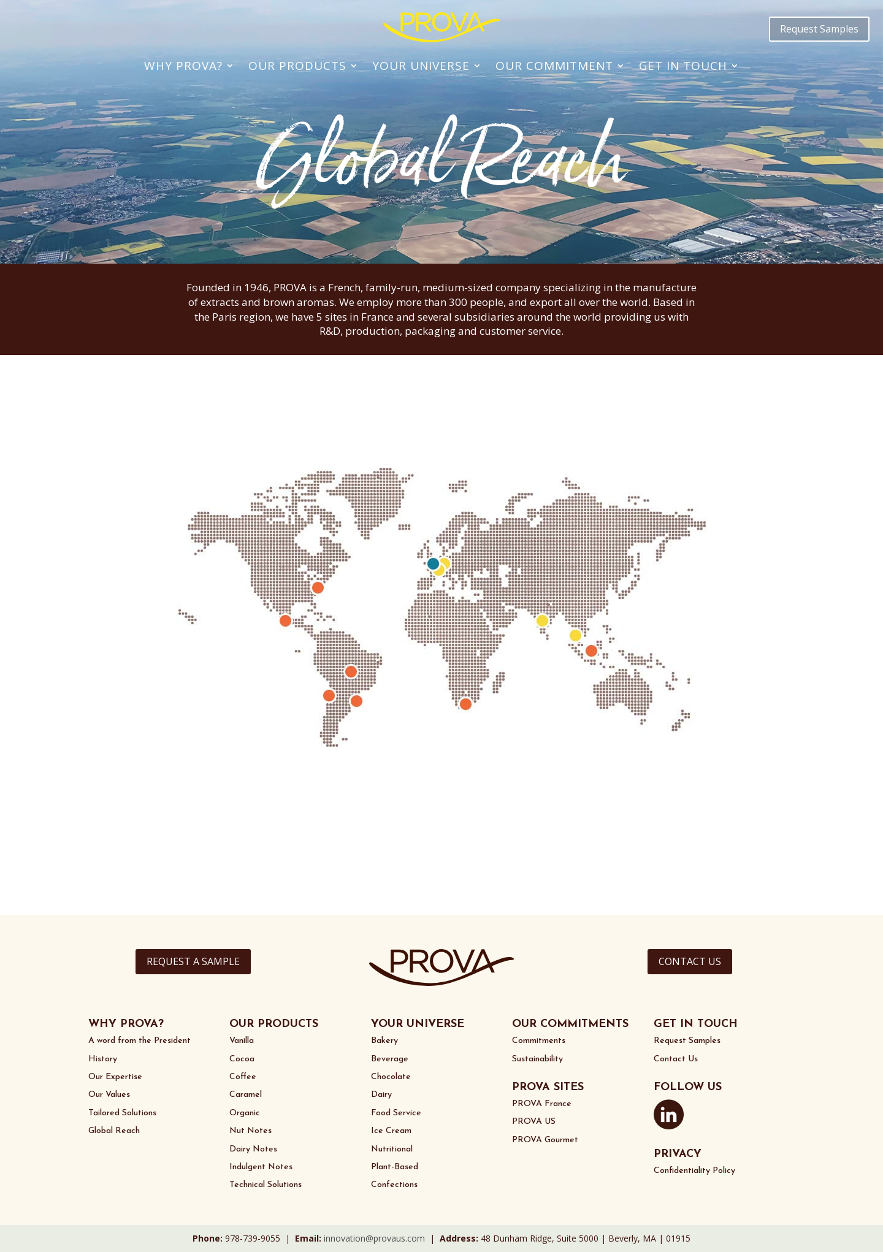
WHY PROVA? (126, 1024)
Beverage (389, 1059)
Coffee (242, 1077)
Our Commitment (554, 66)
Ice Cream (391, 1131)
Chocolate (391, 1077)
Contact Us (676, 1059)
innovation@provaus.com (374, 1238)
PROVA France (541, 1104)
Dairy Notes (253, 1149)
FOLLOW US (688, 1087)
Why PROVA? (183, 66)
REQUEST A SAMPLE (193, 961)
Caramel (245, 1094)
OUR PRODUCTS (273, 1024)
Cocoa (241, 1059)
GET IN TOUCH (696, 1024)
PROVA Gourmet (545, 1140)
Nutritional (392, 1149)
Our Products (297, 66)
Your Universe (421, 66)
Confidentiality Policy (694, 1170)
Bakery (384, 1040)
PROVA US (534, 1121)
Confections (394, 1184)
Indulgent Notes (260, 1167)
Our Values (109, 1094)
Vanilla (241, 1040)
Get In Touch (683, 66)
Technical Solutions (265, 1184)
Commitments (538, 1040)
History (102, 1059)
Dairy (381, 1094)
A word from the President (139, 1040)
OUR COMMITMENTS (570, 1024)
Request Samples (819, 29)
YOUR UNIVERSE (417, 1024)
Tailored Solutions (122, 1113)
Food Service (396, 1113)
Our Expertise (115, 1077)
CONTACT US (690, 961)
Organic (244, 1113)
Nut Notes (250, 1131)
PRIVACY (677, 1154)
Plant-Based (394, 1167)
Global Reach (114, 1131)
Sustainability (537, 1059)
